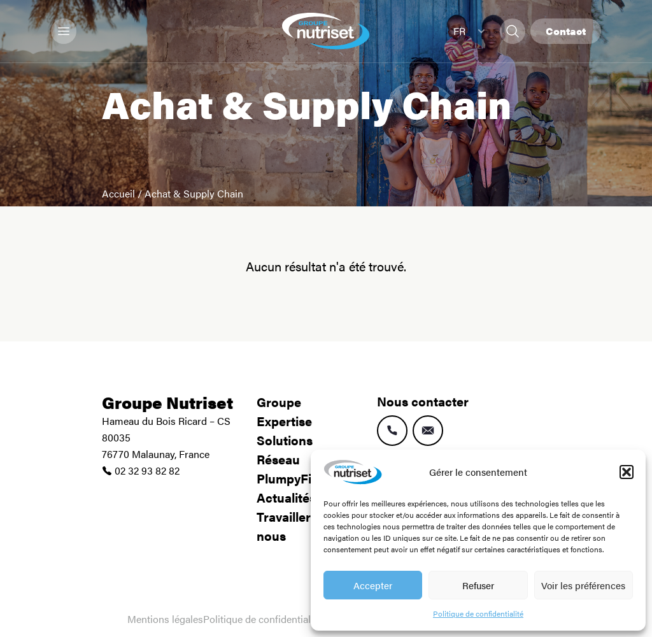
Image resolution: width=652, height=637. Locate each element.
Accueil (118, 193)
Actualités (286, 497)
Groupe (279, 401)
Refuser (478, 585)
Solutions (285, 440)
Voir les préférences (583, 585)
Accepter (372, 585)
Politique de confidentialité (478, 613)
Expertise (284, 421)
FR (469, 31)
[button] (626, 472)
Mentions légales (165, 619)
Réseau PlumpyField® (295, 468)
